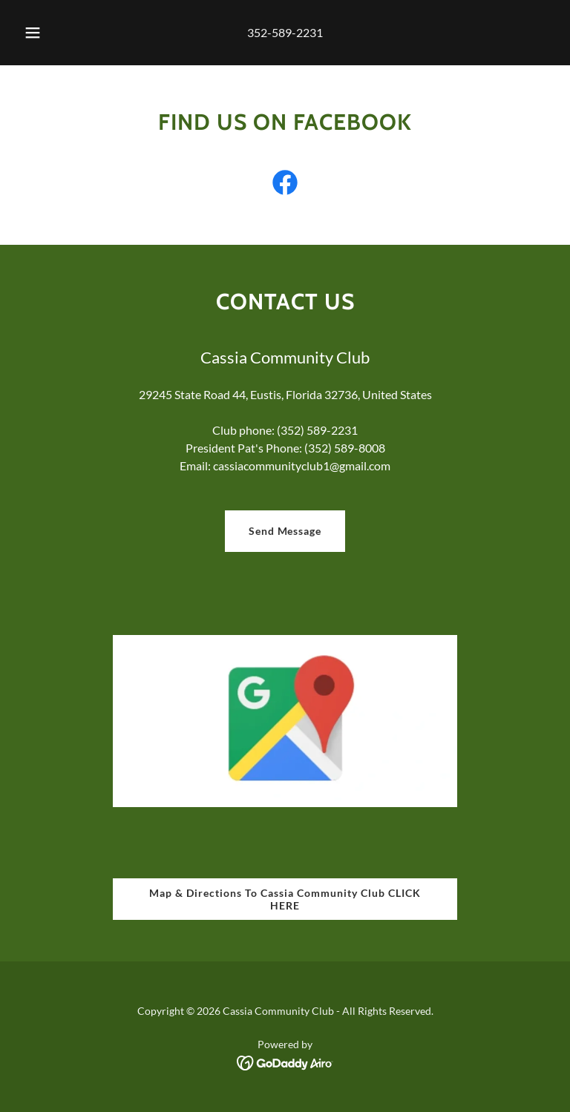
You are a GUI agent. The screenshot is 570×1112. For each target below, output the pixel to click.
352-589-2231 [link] (285, 32)
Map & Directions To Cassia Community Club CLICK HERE (285, 899)
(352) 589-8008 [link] (344, 448)
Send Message (285, 530)
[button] (41, 32)
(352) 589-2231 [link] (317, 430)
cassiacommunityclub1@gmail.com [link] (301, 465)
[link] (285, 185)
